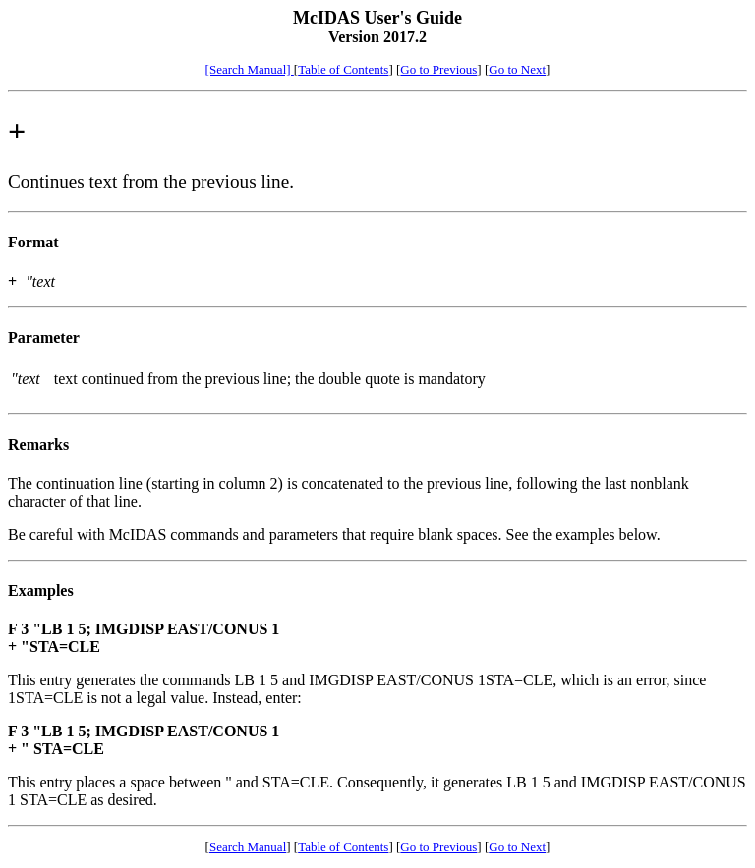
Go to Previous (438, 69)
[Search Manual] (249, 69)
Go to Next (517, 69)
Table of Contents (343, 69)
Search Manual (247, 847)
